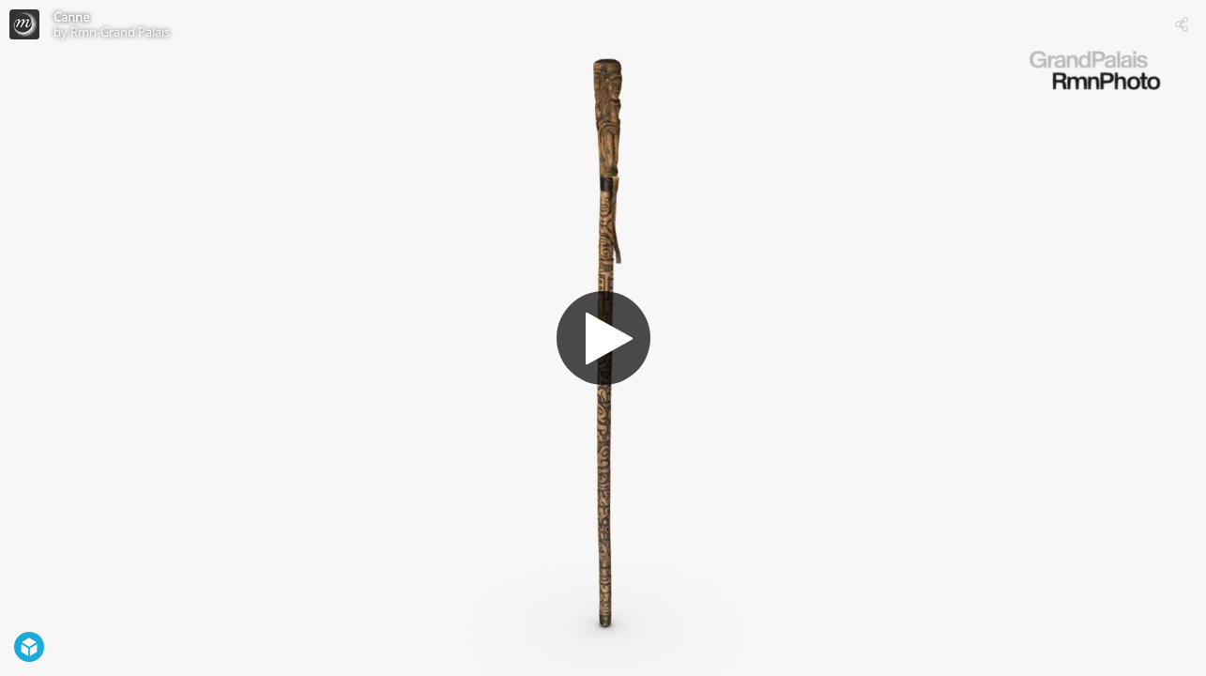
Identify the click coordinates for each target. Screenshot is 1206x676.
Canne (71, 16)
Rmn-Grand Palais (120, 31)
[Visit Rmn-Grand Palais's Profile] (24, 24)
